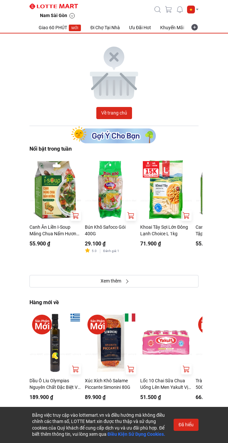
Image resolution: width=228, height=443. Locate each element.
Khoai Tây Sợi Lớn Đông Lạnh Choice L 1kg (164, 230)
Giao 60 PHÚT (60, 28)
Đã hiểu (186, 424)
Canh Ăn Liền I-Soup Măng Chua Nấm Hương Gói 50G (54, 230)
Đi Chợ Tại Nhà (105, 27)
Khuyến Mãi (172, 27)
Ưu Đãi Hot (140, 27)
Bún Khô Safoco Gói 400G (105, 230)
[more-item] (195, 27)
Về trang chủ (114, 113)
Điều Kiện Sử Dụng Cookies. (136, 434)
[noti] (180, 9)
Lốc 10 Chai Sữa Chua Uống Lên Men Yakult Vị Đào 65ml (164, 384)
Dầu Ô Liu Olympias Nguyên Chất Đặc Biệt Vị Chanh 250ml (54, 384)
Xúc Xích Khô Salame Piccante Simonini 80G (107, 384)
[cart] (169, 9)
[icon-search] (158, 9)
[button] (193, 9)
